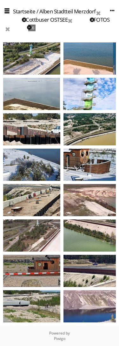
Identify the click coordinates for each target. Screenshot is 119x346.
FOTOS (102, 19)
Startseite (24, 11)
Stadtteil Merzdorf (75, 11)
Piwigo (59, 338)
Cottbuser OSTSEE (47, 19)
